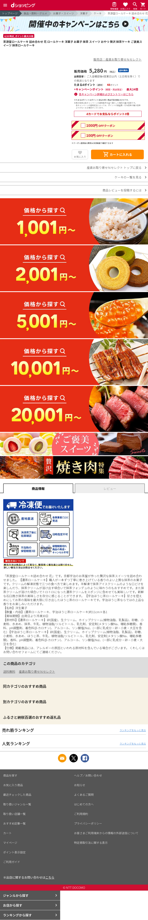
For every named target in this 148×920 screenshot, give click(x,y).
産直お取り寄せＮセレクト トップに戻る (114, 167)
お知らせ (79, 785)
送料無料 (9, 671)
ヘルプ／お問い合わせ (88, 775)
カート (7, 833)
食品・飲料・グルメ (35, 13)
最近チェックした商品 (17, 795)
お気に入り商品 (13, 785)
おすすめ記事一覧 (14, 823)
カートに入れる (117, 154)
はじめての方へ (84, 804)
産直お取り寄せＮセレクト (37, 671)
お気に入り (80, 156)
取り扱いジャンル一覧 (17, 804)
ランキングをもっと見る (133, 730)
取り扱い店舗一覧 (14, 814)
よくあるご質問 (84, 795)
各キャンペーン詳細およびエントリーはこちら (106, 94)
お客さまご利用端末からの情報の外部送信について (106, 833)
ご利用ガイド (11, 862)
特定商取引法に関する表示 (91, 843)
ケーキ (98, 13)
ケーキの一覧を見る (128, 177)
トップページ (10, 13)
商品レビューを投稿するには (122, 190)
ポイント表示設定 (14, 852)
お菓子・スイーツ (63, 13)
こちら (49, 877)
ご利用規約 (81, 814)
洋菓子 (84, 13)
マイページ (10, 843)
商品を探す (10, 775)
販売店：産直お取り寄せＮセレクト (117, 59)
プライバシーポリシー (88, 823)
